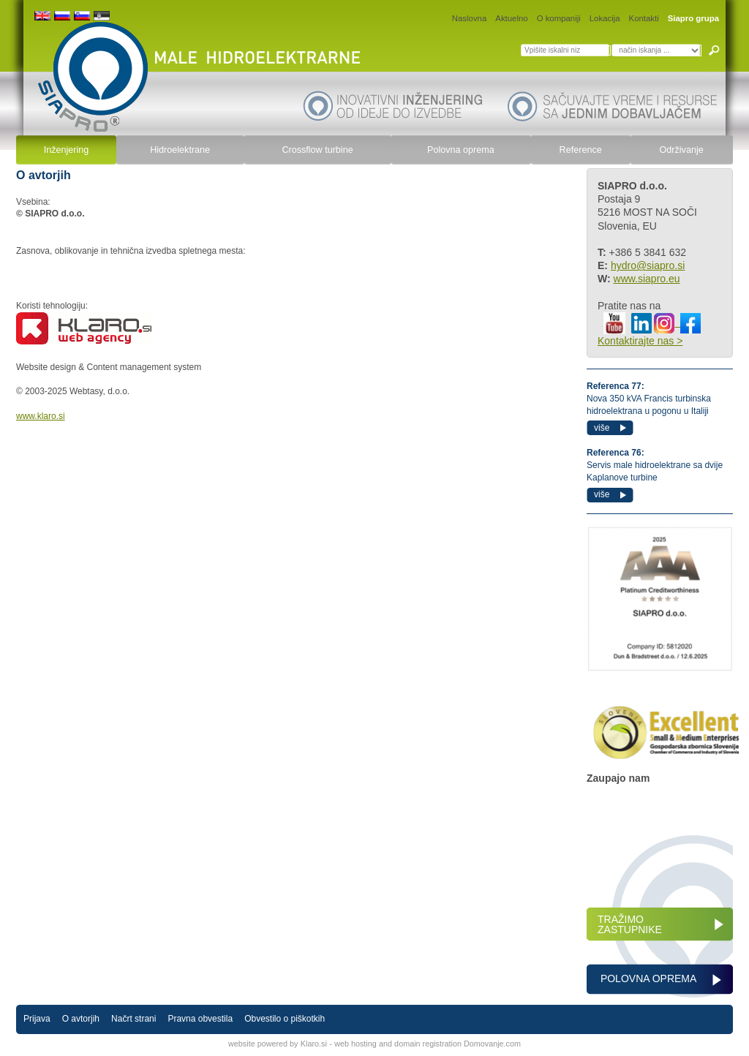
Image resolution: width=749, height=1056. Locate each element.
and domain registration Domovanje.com (450, 1043)
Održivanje (682, 150)
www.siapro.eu (647, 278)
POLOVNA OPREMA (647, 978)
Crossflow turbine (317, 150)
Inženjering (66, 150)
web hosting (355, 1043)
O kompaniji (559, 18)
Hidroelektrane (180, 150)
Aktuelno (511, 18)
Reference (581, 150)
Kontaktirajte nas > (640, 341)
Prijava (36, 1019)
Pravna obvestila (200, 1019)
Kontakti (644, 18)
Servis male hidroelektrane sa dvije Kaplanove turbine (655, 465)
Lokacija (605, 18)
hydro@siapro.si (648, 265)
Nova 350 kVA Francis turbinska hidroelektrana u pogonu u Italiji (649, 398)
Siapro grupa (693, 18)
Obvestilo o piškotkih (284, 1019)
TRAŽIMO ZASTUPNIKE (630, 924)
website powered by (263, 1043)
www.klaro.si (40, 416)
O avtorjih (80, 1019)
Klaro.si (314, 1043)
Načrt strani (133, 1019)
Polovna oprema (460, 150)
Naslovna (469, 18)
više (601, 428)
